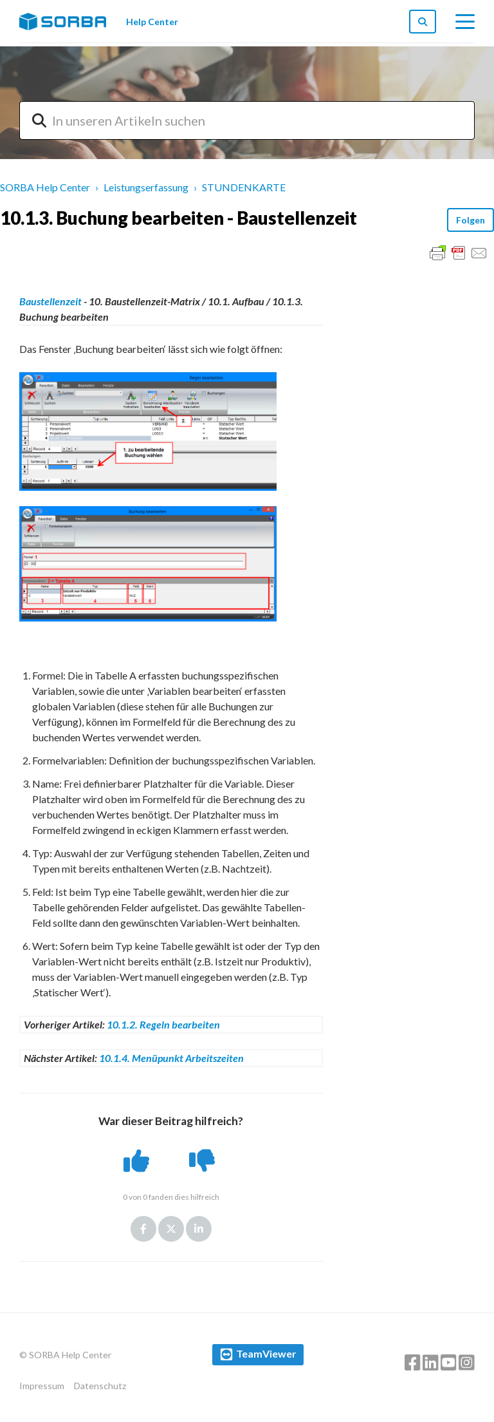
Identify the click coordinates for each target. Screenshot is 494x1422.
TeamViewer (266, 1353)
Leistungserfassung (146, 187)
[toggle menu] (465, 22)
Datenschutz (100, 1385)
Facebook (143, 1229)
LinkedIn (199, 1229)
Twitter (171, 1229)
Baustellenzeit (50, 301)
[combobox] (247, 120)
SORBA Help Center (45, 187)
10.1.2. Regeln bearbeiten (163, 1024)
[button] (138, 1160)
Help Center (152, 21)
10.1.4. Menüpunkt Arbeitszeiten (171, 1058)
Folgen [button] (470, 219)
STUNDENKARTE (244, 187)
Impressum (41, 1385)
